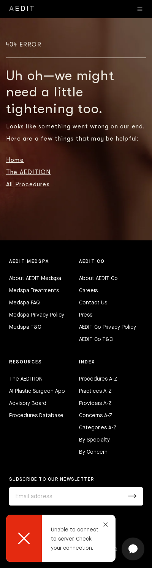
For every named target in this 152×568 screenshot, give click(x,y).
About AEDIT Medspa (35, 278)
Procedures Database (36, 415)
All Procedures (28, 184)
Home (15, 160)
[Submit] (132, 496)
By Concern (93, 452)
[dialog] (61, 538)
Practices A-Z (95, 391)
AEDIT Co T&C (96, 339)
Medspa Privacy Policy (36, 315)
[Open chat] (133, 549)
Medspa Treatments (34, 290)
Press (85, 315)
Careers (88, 290)
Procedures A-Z (98, 379)
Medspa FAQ (24, 303)
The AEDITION (28, 172)
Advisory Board (27, 403)
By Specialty (94, 440)
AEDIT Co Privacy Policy (107, 327)
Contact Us (93, 303)
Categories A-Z (98, 427)
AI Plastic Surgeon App (37, 391)
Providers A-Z (95, 403)
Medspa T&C (25, 327)
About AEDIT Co (98, 278)
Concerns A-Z (95, 415)
